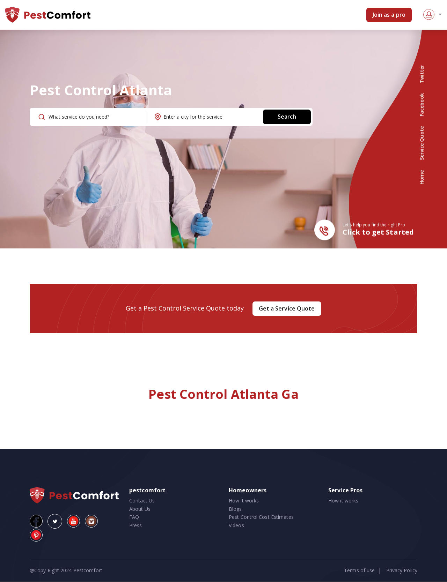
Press (135, 525)
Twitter (421, 74)
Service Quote (421, 143)
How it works (244, 500)
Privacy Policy (401, 570)
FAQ (134, 517)
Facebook (421, 105)
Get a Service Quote (287, 308)
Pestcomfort (87, 570)
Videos (236, 525)
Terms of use (359, 570)
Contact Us (142, 500)
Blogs (235, 509)
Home (421, 177)
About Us (140, 509)
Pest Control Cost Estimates (261, 517)
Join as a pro (389, 14)
